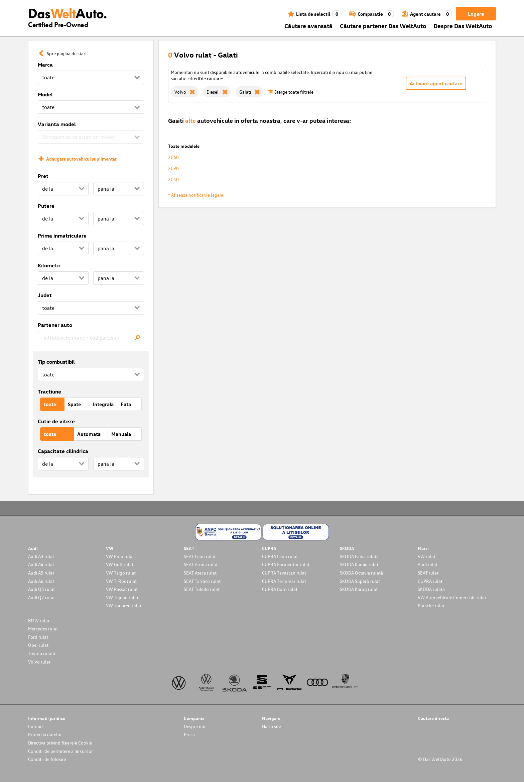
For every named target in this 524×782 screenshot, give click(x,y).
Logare (476, 13)
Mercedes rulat (43, 628)
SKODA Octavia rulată (361, 573)
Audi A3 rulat (41, 556)
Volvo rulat (39, 662)
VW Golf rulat (119, 564)
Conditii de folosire (47, 759)
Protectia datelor (45, 734)
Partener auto (55, 325)
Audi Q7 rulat (41, 597)
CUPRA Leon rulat (280, 556)
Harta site (271, 726)
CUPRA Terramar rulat (284, 581)
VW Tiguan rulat (122, 597)
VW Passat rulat (122, 589)
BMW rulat (38, 620)
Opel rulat (38, 645)
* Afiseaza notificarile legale (195, 195)
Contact (36, 726)
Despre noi (194, 726)
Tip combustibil (56, 361)
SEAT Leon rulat (200, 556)
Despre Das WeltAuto (462, 25)
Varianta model (57, 124)
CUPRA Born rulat (279, 589)
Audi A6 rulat (41, 581)
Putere (46, 205)
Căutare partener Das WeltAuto (383, 25)
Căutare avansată (308, 25)
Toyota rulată (41, 653)
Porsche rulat (431, 605)
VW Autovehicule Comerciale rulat (452, 597)
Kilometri (49, 265)
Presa (189, 734)
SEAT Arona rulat (201, 564)
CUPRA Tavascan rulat (284, 573)
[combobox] (91, 337)
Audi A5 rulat (41, 573)
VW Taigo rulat (121, 573)
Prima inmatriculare (62, 235)
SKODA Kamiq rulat (359, 564)
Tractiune (49, 391)
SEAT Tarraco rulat (202, 581)
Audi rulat (427, 564)
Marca (45, 64)
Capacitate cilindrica (63, 451)
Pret (43, 176)
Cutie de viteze (56, 421)
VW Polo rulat (120, 556)
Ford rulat (38, 637)
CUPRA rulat (430, 581)
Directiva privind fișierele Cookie (60, 743)
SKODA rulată (431, 589)
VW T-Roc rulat (121, 581)
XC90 (173, 168)
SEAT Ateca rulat (200, 573)
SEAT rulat (428, 573)
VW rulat (426, 556)
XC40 (173, 179)
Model (45, 94)
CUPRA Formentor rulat (285, 564)
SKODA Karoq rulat (359, 589)
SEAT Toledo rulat (202, 589)
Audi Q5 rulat (41, 589)
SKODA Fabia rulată (359, 556)
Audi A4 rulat (41, 564)
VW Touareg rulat (123, 605)
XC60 (173, 157)
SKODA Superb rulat (360, 581)
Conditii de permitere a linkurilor (60, 751)
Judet (45, 295)
